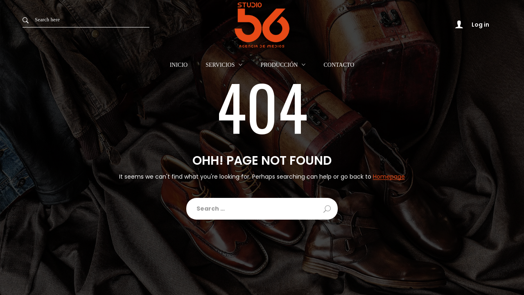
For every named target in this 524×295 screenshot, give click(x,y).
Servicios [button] (220, 65)
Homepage (389, 177)
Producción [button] (279, 65)
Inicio (179, 65)
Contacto (338, 65)
